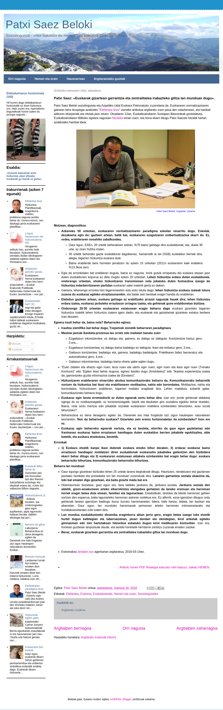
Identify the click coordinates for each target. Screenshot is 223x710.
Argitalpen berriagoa (72, 628)
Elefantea (72, 593)
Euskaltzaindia (102, 593)
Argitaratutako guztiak (109, 78)
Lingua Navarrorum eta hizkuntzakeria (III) (34, 238)
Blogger (127, 699)
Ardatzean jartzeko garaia (33, 270)
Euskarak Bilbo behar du (33, 468)
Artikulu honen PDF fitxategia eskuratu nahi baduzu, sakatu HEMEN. (164, 567)
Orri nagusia (17, 78)
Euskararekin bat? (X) (32, 302)
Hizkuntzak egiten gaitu (31, 616)
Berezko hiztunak (35, 556)
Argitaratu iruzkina (73, 610)
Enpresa (85, 593)
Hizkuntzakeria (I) (35, 495)
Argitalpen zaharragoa (197, 628)
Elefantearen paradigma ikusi (34, 587)
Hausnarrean (76, 78)
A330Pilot (115, 699)
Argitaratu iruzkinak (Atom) (98, 637)
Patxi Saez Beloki (49, 24)
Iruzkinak (15, 349)
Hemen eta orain (46, 78)
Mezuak (15, 343)
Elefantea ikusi (109, 109)
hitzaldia (117, 118)
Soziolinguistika (148, 593)
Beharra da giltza (35, 524)
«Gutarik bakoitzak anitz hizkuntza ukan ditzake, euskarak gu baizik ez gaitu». (24, 176)
